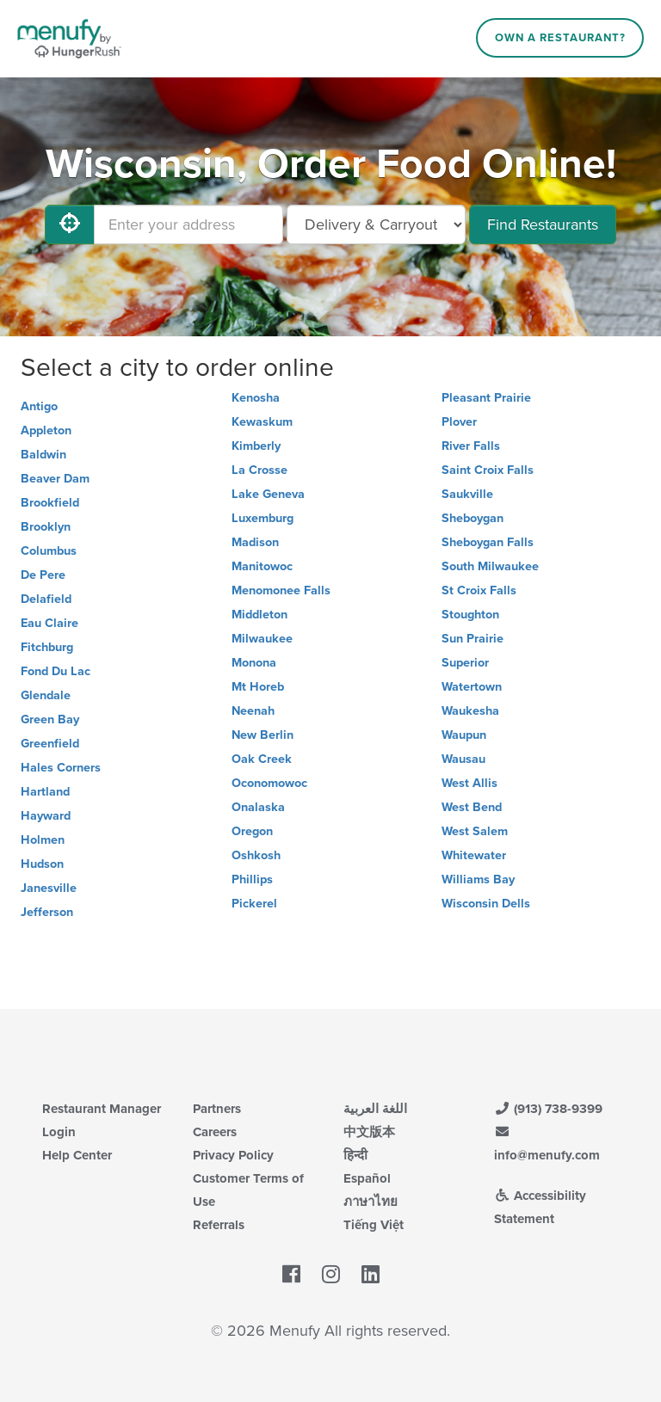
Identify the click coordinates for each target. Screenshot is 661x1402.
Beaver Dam (55, 478)
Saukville (467, 494)
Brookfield (50, 502)
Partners (217, 1108)
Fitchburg (47, 647)
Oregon (252, 831)
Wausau (463, 759)
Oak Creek (262, 759)
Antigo (39, 406)
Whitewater (474, 855)
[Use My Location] (70, 224)
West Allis (469, 783)
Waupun (464, 735)
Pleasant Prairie (486, 397)
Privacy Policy (233, 1155)
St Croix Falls (479, 590)
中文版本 (369, 1132)
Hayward (46, 816)
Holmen (43, 840)
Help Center (77, 1155)
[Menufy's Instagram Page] (331, 1274)
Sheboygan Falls (488, 542)
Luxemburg (262, 518)
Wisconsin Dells (486, 903)
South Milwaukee (490, 566)
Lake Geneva (268, 494)
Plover (459, 422)
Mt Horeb (258, 686)
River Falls (471, 446)
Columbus (49, 551)
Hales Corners (61, 767)
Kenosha (256, 397)
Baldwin (43, 454)
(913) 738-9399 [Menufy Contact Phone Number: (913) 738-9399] (548, 1108)
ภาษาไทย (370, 1201)
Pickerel (254, 903)
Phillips (252, 879)
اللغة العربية (375, 1108)
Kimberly (256, 446)
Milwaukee (262, 638)
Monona (254, 662)
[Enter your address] (188, 224)
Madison (255, 542)
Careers (215, 1132)
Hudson (42, 864)
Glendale (46, 695)
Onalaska (258, 807)
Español (367, 1178)
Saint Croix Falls (488, 470)
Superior (465, 662)
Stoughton (470, 614)
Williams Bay (478, 879)
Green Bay (50, 719)
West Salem (475, 831)
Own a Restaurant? (560, 38)
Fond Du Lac (55, 671)
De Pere (43, 575)
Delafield (46, 599)
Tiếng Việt (373, 1225)
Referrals (218, 1225)
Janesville (49, 888)
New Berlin (262, 735)
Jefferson (47, 912)
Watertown (472, 686)
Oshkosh (256, 855)
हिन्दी (355, 1155)
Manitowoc (262, 566)
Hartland (45, 791)
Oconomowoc (269, 783)
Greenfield (50, 743)
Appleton (46, 430)
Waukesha (470, 711)
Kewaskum (262, 422)
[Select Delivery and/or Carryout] (376, 224)
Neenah (253, 711)
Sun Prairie (472, 638)
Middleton (259, 614)
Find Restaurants (542, 224)
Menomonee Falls (281, 590)
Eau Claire (49, 623)
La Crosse (259, 470)
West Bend (472, 807)
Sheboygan (472, 518)
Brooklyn (46, 527)
